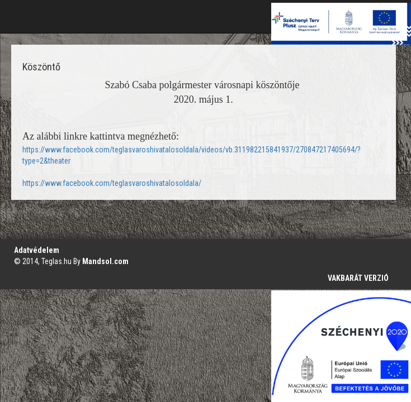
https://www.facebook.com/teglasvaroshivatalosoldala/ (111, 183)
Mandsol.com (105, 261)
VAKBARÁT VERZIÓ (358, 278)
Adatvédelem (36, 250)
